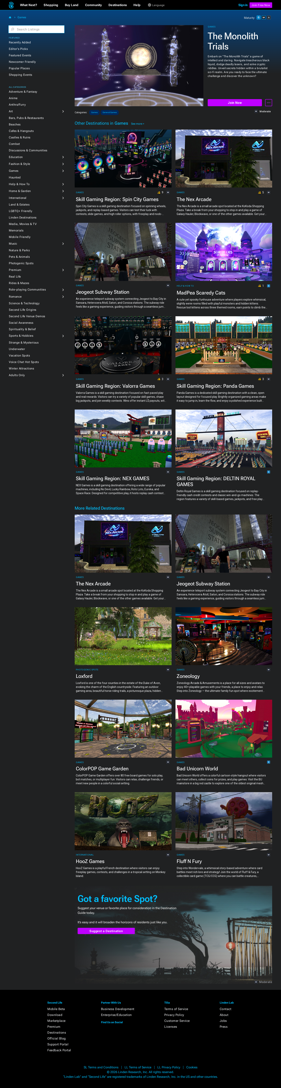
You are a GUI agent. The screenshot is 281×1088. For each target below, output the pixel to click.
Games (21, 17)
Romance (15, 296)
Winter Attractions (21, 368)
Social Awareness (21, 323)
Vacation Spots (19, 355)
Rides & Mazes (19, 283)
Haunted (15, 177)
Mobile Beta (56, 1009)
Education (16, 157)
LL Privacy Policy (168, 1067)
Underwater (17, 349)
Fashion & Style (19, 164)
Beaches (15, 124)
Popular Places (19, 68)
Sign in (243, 5)
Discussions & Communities (28, 150)
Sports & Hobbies (21, 335)
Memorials (16, 230)
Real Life (15, 276)
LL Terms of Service (138, 1067)
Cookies (191, 1067)
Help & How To (19, 184)
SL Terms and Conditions (101, 1067)
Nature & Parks (19, 250)
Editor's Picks (18, 49)
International (18, 198)
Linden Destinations (23, 217)
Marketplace (56, 1021)
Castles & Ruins (19, 137)
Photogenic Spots (21, 263)
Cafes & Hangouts (21, 131)
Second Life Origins (22, 310)
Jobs (223, 1021)
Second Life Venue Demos (27, 316)
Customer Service (177, 1021)
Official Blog (56, 1038)
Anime (13, 98)
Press (224, 1027)
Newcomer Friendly (22, 62)
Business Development (117, 1009)
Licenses (170, 1027)
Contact (225, 1009)
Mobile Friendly (20, 237)
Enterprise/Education (116, 1015)
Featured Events (20, 55)
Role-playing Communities (27, 289)
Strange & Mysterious (24, 342)
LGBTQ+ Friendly (20, 211)
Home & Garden (20, 191)
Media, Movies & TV (23, 224)
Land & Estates (19, 204)
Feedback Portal (59, 1050)
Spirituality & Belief (22, 329)
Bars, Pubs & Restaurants (26, 118)
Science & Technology (24, 303)
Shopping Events (20, 75)
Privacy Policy (174, 1015)
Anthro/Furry (17, 104)
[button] (28, 5)
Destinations (56, 1032)
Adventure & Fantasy (23, 91)
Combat (14, 144)
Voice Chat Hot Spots (24, 362)
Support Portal (57, 1044)
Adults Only (17, 375)
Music (13, 243)
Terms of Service (176, 1009)
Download (54, 1015)
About (224, 1015)
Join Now (235, 103)
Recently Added (20, 42)
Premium (15, 270)
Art (11, 111)
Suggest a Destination (106, 931)
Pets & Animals (19, 257)
